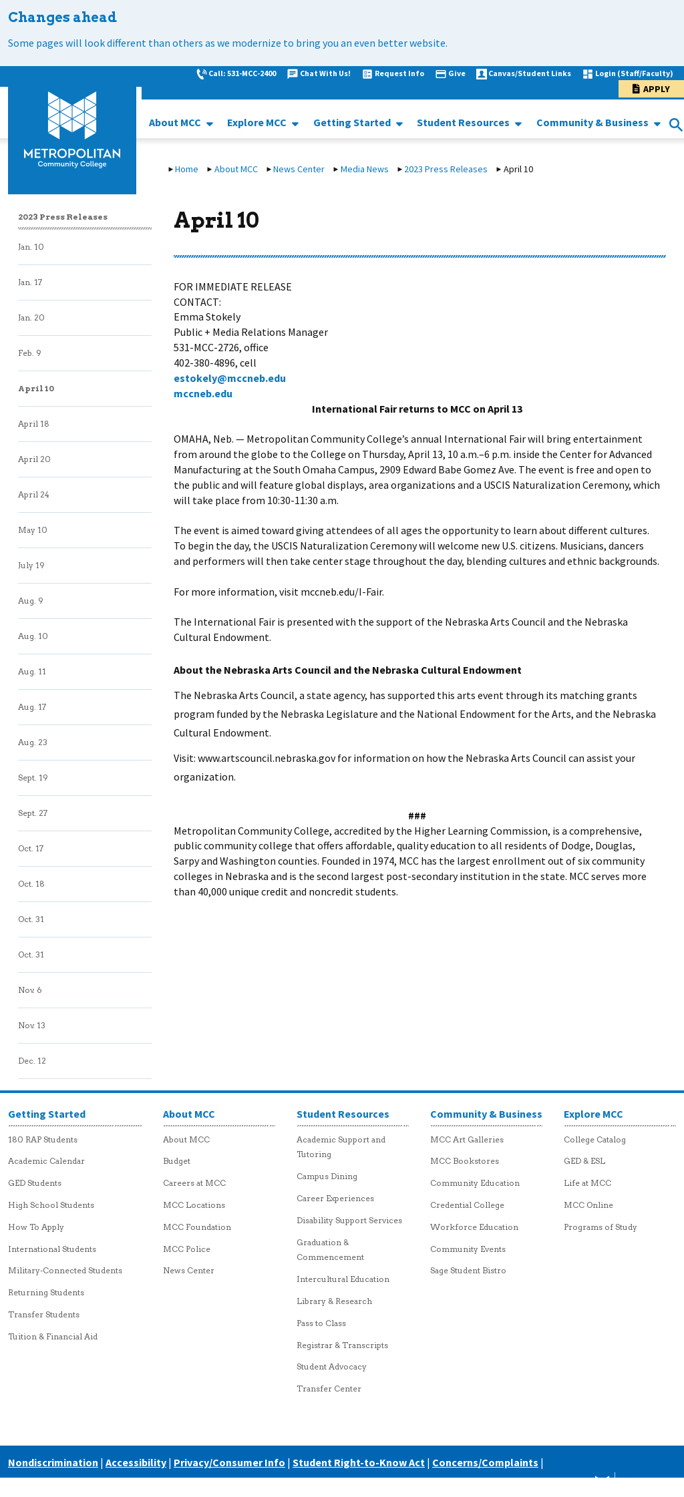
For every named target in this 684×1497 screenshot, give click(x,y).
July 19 (31, 565)
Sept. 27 (32, 813)
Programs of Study (600, 1227)
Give (457, 73)
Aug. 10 (33, 636)
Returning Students (46, 1292)
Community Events (468, 1249)
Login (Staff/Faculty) (634, 73)
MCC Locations (194, 1205)
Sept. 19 (33, 778)
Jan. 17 (30, 282)
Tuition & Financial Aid (53, 1336)
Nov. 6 (30, 990)
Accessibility (136, 1462)
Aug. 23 (32, 742)
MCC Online (588, 1205)
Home (186, 169)
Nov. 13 (31, 1025)
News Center (299, 169)
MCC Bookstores (464, 1161)
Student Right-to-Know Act (359, 1462)
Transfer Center (329, 1388)
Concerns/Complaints (485, 1462)
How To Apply (36, 1227)
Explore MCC (258, 122)
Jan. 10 (31, 247)
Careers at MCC (194, 1183)
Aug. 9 (30, 601)
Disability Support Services (349, 1220)
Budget (176, 1161)
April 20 (34, 459)
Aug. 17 (32, 707)
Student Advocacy (332, 1366)
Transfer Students (43, 1314)
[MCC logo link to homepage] (72, 130)
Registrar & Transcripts (342, 1345)
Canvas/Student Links (529, 73)
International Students (52, 1249)
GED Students (34, 1183)
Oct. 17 (30, 848)
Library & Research (334, 1301)
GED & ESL (584, 1161)
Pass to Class (321, 1323)
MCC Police (186, 1249)
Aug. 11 (32, 671)
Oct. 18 (31, 884)
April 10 (36, 388)
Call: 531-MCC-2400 (242, 73)
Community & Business (593, 122)
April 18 (33, 424)
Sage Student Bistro (468, 1270)
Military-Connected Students (65, 1270)
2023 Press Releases (446, 169)
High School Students (51, 1205)
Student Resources (464, 122)
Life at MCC (587, 1183)
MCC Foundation (197, 1227)
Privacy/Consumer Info (229, 1462)
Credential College (467, 1205)
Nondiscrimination (53, 1462)
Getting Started (353, 122)
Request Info (399, 73)
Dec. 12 (32, 1061)
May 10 (32, 530)
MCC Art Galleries (467, 1139)
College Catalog (595, 1139)
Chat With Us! (325, 73)
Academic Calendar (46, 1161)
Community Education (475, 1183)
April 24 (33, 494)
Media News (365, 169)
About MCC (176, 122)
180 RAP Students (42, 1139)
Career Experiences (335, 1198)
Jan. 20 (31, 317)
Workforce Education (474, 1227)
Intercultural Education (343, 1279)
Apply (656, 89)
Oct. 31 (31, 919)
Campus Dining (327, 1176)
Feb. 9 (29, 353)
